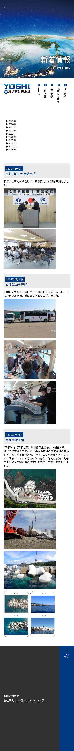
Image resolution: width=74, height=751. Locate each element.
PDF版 (19, 700)
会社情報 (45, 92)
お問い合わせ (11, 696)
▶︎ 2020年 (11, 136)
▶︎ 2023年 (11, 127)
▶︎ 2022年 (11, 130)
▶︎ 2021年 (11, 133)
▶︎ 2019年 (11, 139)
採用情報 (65, 92)
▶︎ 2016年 (11, 149)
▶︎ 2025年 (11, 120)
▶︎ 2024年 (11, 124)
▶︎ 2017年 (11, 146)
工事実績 (52, 92)
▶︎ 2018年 (11, 143)
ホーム (38, 91)
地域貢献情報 (58, 95)
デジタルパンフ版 (33, 700)
